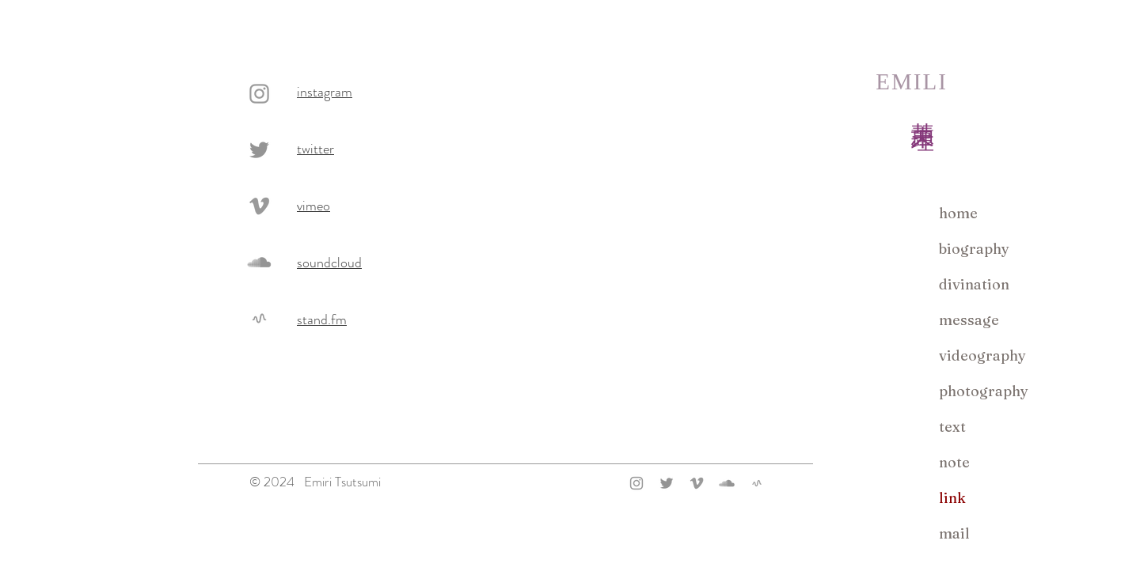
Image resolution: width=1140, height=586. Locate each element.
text (952, 427)
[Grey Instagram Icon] (259, 94)
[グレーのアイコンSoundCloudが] (259, 262)
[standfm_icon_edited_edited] (259, 318)
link (952, 498)
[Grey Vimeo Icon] (259, 206)
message (969, 320)
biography (974, 249)
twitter (315, 148)
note (954, 462)
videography (982, 355)
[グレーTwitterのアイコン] (259, 150)
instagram (324, 91)
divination (974, 284)
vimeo (313, 205)
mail (954, 533)
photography (983, 391)
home (958, 213)
